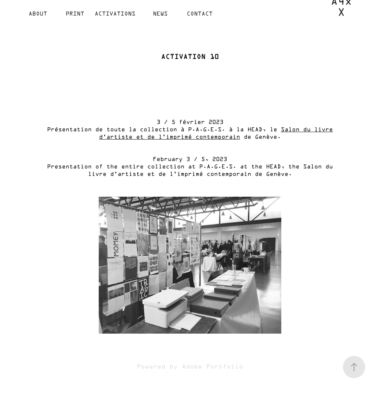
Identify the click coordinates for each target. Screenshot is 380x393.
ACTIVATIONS (115, 14)
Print (75, 14)
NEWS (160, 14)
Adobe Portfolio (212, 367)
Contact (200, 14)
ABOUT (38, 14)
